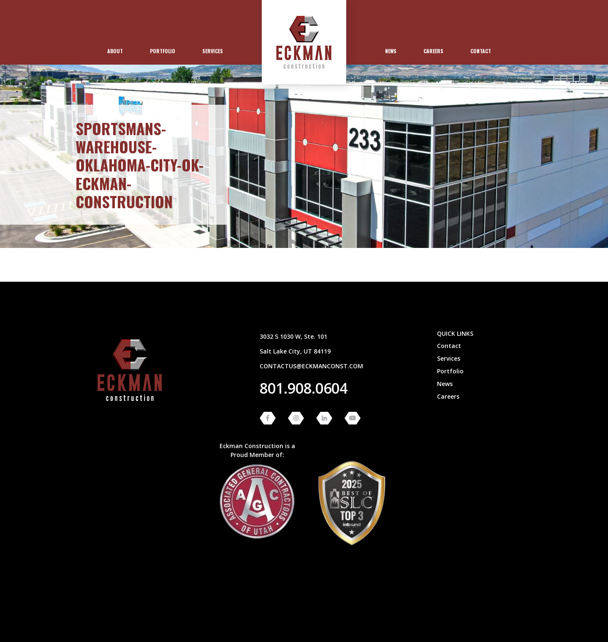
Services (212, 50)
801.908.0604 (303, 388)
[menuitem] (115, 51)
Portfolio (162, 50)
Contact (480, 50)
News (390, 50)
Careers (433, 50)
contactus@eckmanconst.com (311, 366)
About (115, 50)
